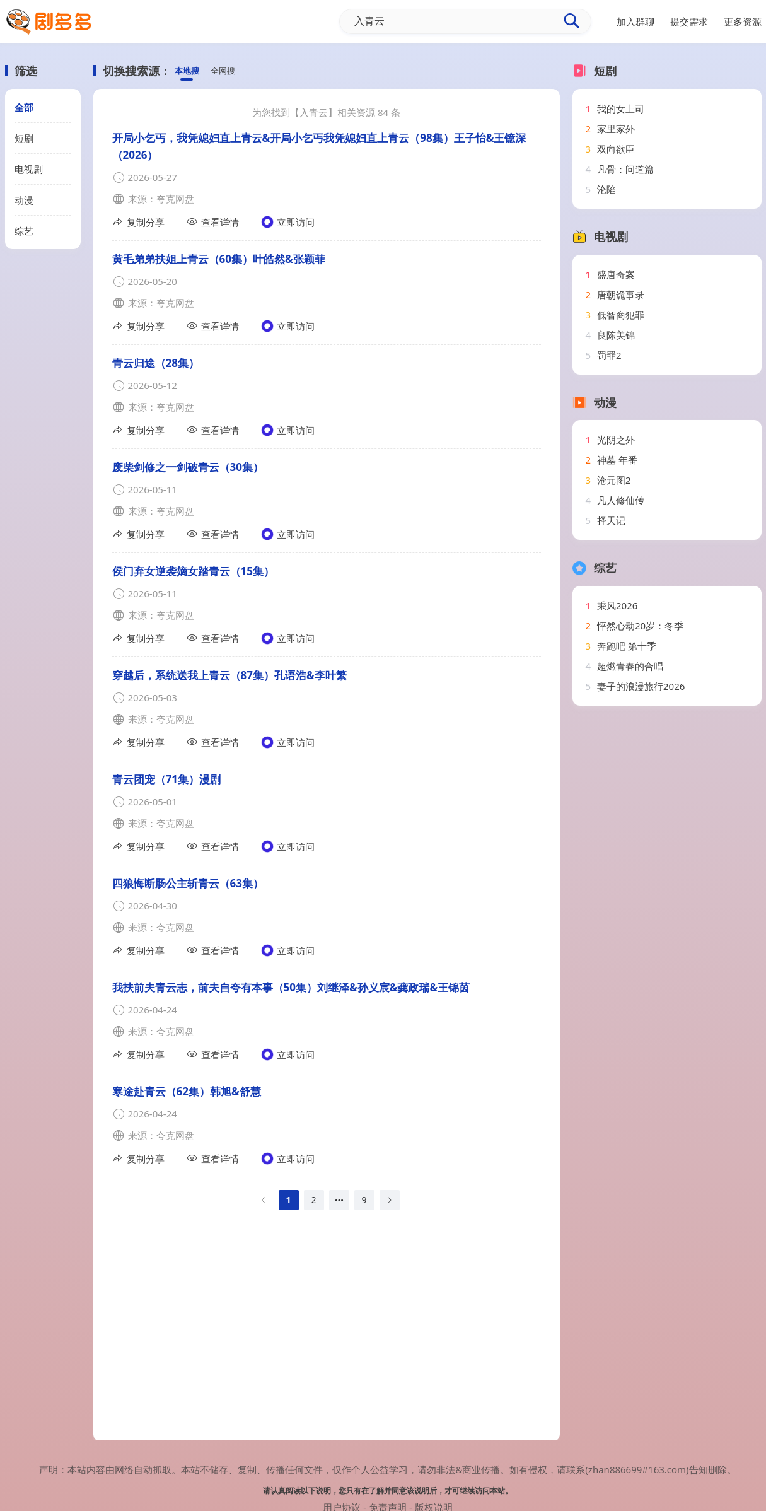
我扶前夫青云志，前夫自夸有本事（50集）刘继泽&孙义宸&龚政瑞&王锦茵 (291, 987)
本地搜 (189, 71)
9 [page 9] (363, 1200)
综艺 (24, 231)
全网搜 (228, 71)
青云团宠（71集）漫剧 (166, 779)
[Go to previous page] (263, 1200)
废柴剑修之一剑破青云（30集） (188, 467)
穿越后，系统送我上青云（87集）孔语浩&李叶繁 (229, 675)
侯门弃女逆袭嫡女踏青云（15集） (193, 571)
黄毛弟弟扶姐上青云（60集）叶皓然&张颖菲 (218, 259)
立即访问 (288, 222)
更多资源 (743, 21)
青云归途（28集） (155, 363)
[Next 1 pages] (339, 1200)
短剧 (24, 138)
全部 (24, 107)
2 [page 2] (313, 1200)
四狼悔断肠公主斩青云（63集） (188, 883)
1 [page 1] (288, 1200)
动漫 (24, 200)
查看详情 (213, 222)
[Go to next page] (390, 1200)
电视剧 (29, 169)
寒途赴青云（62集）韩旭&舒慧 (186, 1091)
